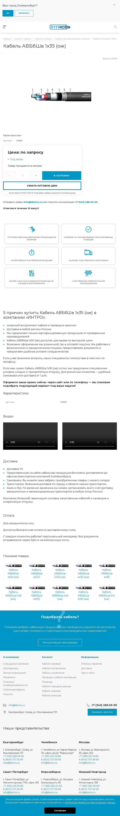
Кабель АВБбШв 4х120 (36, 571)
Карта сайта (88, 672)
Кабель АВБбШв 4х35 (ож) (83, 571)
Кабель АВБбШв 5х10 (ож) (83, 593)
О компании (11, 657)
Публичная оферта (14, 689)
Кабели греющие (51, 695)
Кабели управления (53, 672)
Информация (89, 657)
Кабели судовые (51, 691)
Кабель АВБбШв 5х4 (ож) (106, 593)
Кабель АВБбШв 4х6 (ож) (60, 593)
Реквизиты (9, 677)
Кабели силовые (51, 663)
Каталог (47, 657)
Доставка (86, 668)
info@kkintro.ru (33, 202)
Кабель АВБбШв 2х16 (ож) (60, 571)
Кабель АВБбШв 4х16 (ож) (13, 571)
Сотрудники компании (16, 663)
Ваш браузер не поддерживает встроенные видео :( (30, 436)
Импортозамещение (14, 672)
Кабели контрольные (54, 668)
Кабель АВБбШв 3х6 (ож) (13, 593)
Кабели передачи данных (56, 686)
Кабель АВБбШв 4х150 (36, 593)
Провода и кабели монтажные (59, 677)
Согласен (60, 810)
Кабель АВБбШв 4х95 (106, 571)
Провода (47, 681)
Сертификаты (10, 668)
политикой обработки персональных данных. (90, 802)
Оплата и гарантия (91, 663)
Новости (8, 694)
